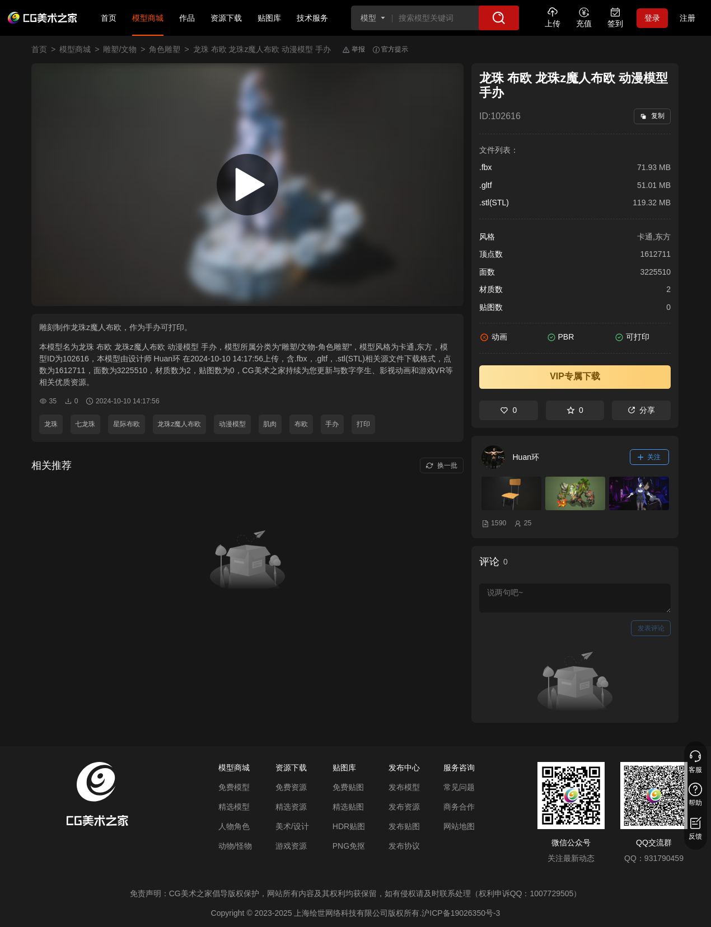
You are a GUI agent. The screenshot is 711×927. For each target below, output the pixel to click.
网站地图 (459, 826)
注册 (687, 17)
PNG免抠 (349, 845)
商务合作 (459, 806)
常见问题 (459, 787)
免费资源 (291, 787)
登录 (652, 17)
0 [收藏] (575, 410)
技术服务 (312, 17)
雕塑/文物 (120, 49)
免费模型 (234, 787)
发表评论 (651, 628)
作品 (187, 17)
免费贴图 (348, 787)
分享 (641, 410)
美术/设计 (292, 826)
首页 (108, 17)
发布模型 (404, 787)
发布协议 (404, 845)
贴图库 (269, 17)
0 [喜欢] (508, 410)
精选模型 (234, 806)
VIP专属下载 (575, 376)
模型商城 (147, 17)
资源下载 (226, 17)
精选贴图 (348, 806)
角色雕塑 (164, 49)
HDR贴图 (349, 826)
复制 (652, 116)
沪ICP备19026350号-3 (461, 913)
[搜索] (499, 18)
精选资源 (291, 806)
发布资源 (404, 806)
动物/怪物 (235, 845)
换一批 (441, 465)
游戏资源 (291, 845)
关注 (649, 457)
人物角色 (234, 826)
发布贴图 (404, 826)
